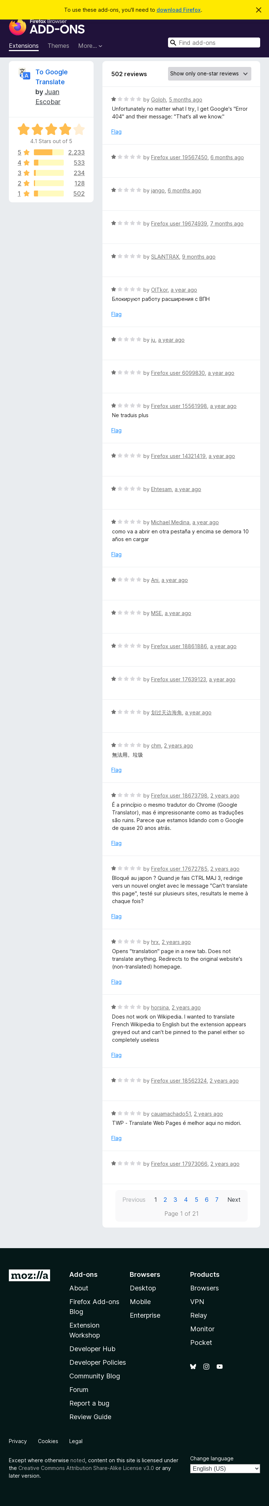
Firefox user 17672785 (179, 869)
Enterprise (145, 1315)
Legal (76, 1441)
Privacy (18, 1441)
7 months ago (227, 223)
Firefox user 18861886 (179, 646)
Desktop (143, 1288)
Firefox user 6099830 (178, 373)
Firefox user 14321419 (178, 456)
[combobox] (214, 42)
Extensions (24, 45)
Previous (134, 1199)
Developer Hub (92, 1349)
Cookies (48, 1441)
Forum (78, 1389)
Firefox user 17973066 (179, 1164)
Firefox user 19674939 (179, 223)
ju (153, 340)
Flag (116, 131)
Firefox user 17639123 (178, 679)
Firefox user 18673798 (179, 795)
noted (77, 1460)
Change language (212, 1458)
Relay (198, 1315)
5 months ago (185, 99)
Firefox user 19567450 (179, 157)
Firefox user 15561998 (179, 406)
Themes (58, 45)
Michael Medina (170, 522)
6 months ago (227, 157)
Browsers (204, 1288)
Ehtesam (161, 489)
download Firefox (179, 10)
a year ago (184, 290)
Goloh (158, 99)
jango (158, 190)
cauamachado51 (171, 1114)
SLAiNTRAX (165, 256)
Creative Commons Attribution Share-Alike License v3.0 (86, 1468)
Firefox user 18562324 (179, 1080)
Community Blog (94, 1376)
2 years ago (178, 745)
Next (234, 1199)
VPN (197, 1302)
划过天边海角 (166, 712)
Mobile (140, 1302)
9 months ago (199, 256)
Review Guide (90, 1417)
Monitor (202, 1329)
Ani (154, 580)
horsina (160, 1007)
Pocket (201, 1342)
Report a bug (89, 1403)
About (78, 1288)
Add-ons (83, 1274)
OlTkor (159, 290)
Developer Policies (97, 1362)
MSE (156, 613)
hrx (155, 942)
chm (156, 745)
